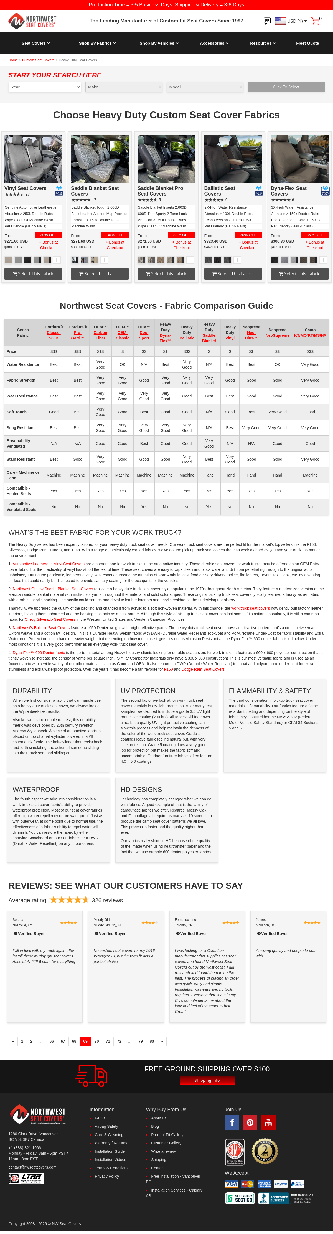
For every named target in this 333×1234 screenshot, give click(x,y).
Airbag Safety (106, 1126)
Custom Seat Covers (38, 60)
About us (158, 1118)
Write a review (163, 1151)
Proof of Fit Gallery (167, 1135)
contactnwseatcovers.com (33, 1167)
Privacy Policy (107, 1176)
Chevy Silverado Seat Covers (50, 619)
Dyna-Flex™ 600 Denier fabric (39, 653)
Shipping (158, 1160)
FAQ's (100, 1118)
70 (97, 1041)
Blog (155, 1126)
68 (74, 1041)
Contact (157, 1168)
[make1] (123, 87)
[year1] (45, 87)
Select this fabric (33, 274)
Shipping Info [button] (207, 1080)
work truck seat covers (250, 608)
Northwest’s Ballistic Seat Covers (41, 628)
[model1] (205, 87)
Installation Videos (110, 1160)
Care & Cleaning (109, 1135)
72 (119, 1041)
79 (140, 1041)
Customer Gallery (166, 1143)
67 (63, 1041)
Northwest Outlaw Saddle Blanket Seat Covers (53, 589)
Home (13, 60)
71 (108, 1041)
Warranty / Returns (111, 1143)
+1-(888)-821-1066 (25, 1148)
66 (52, 1041)
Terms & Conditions (111, 1168)
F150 (168, 669)
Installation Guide (110, 1151)
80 (152, 1041)
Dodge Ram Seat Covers (203, 669)
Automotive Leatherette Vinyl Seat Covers (48, 564)
